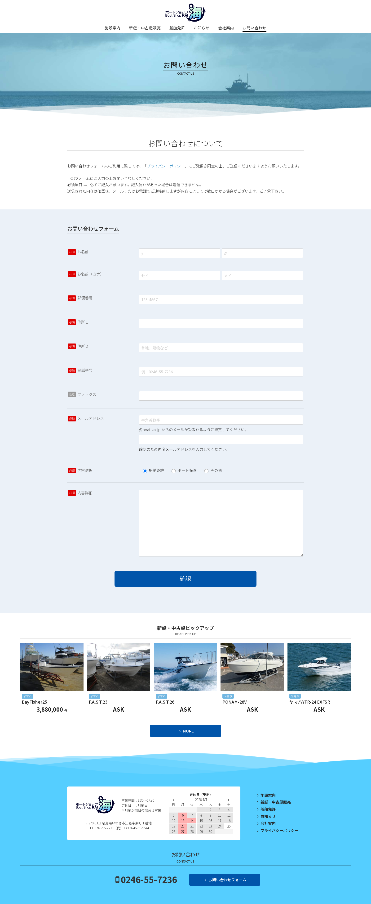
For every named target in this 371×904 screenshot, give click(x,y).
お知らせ (202, 28)
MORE (188, 731)
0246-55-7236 (149, 879)
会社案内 (226, 28)
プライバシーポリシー (166, 166)
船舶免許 (177, 28)
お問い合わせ (254, 28)
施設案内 (112, 28)
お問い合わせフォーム (227, 879)
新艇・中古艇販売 (145, 28)
